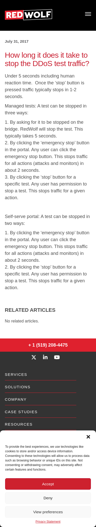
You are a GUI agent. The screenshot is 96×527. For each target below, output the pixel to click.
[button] (88, 436)
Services (16, 374)
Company (16, 399)
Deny (48, 498)
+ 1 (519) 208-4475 (48, 345)
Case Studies (21, 412)
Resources (19, 424)
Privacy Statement (48, 521)
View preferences (48, 512)
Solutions (17, 387)
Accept (48, 484)
